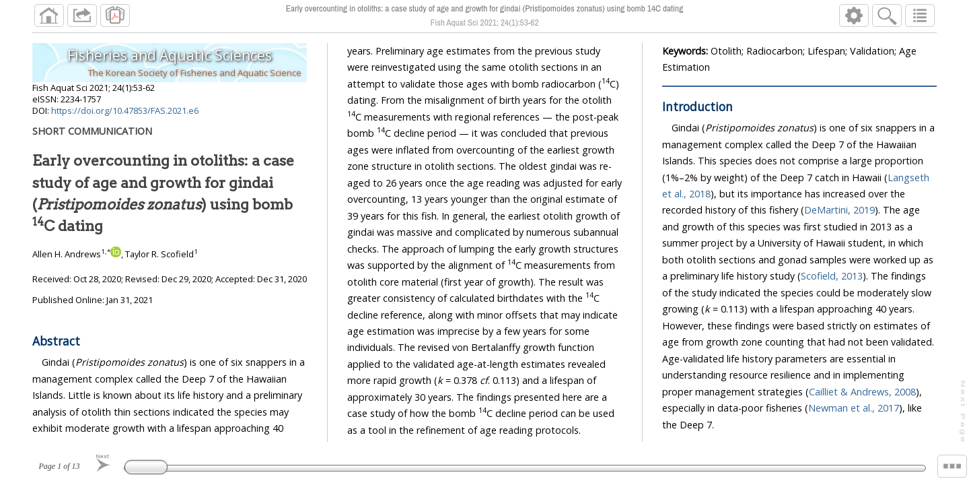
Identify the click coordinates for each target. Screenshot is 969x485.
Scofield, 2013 (832, 275)
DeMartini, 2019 (839, 209)
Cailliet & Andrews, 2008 (862, 391)
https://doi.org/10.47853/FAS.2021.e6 (125, 110)
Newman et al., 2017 (853, 407)
